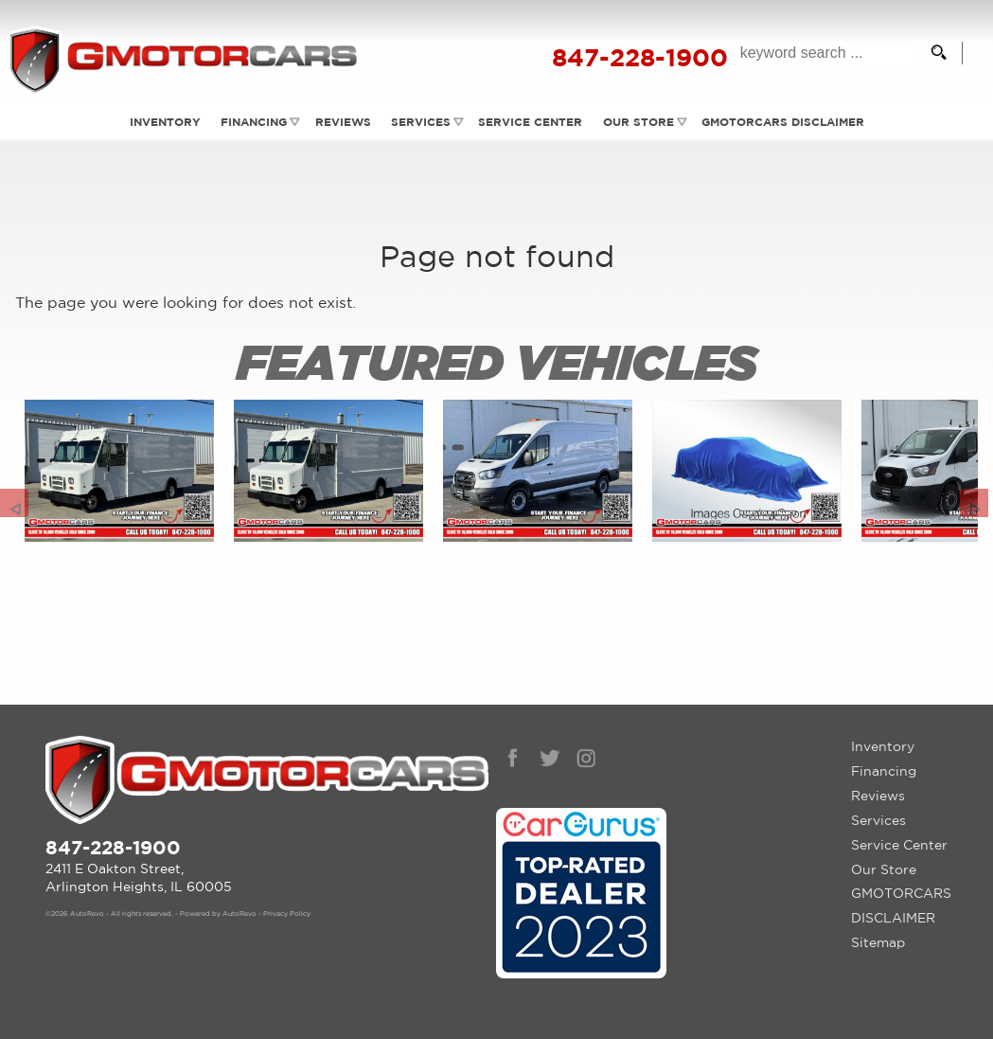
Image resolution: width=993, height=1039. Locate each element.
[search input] (820, 53)
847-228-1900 (113, 847)
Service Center (899, 844)
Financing (252, 122)
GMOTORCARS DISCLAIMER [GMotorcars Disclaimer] (785, 122)
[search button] (932, 53)
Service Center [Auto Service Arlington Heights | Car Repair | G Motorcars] (531, 122)
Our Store (883, 869)
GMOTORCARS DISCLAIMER (901, 905)
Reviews (341, 122)
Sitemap (878, 942)
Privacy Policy (286, 914)
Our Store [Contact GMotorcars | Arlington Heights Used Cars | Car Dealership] (639, 122)
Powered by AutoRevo (218, 914)
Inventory (882, 746)
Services (421, 122)
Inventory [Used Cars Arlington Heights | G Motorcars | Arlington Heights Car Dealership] (161, 122)
